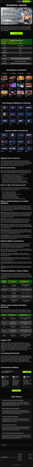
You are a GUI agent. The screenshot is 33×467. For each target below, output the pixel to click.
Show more (16, 390)
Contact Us (30, 454)
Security (30, 457)
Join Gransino (16, 33)
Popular (4, 73)
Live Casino (12, 73)
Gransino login (19, 1)
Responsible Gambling (20, 454)
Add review (27, 371)
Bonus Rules (20, 460)
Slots (28, 73)
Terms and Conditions (19, 457)
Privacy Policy (20, 458)
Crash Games (20, 73)
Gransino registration (26, 1)
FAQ (29, 455)
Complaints (30, 458)
